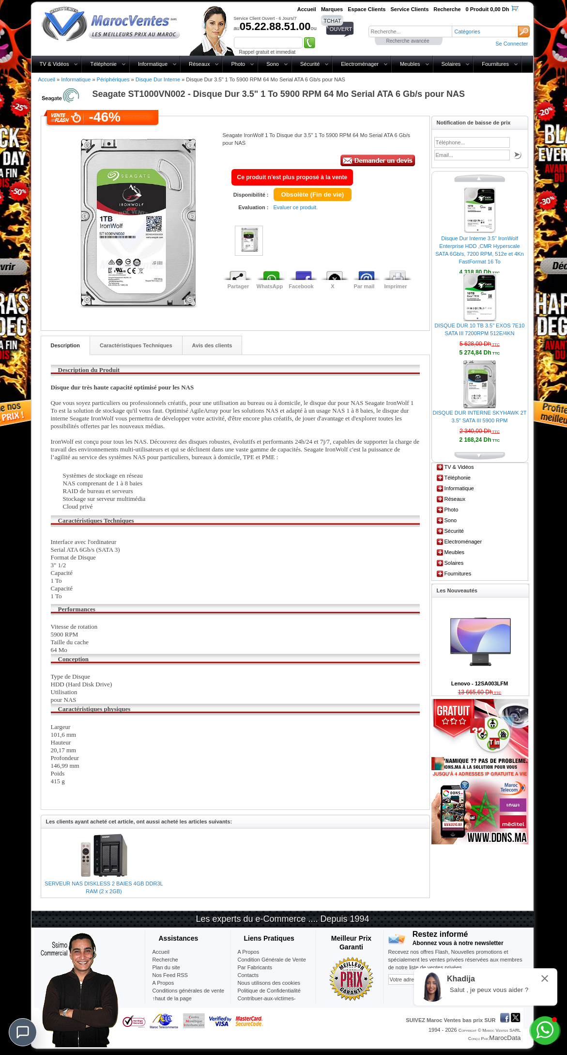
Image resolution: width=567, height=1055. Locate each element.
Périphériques (113, 79)
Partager (238, 286)
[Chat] (23, 1032)
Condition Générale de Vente (272, 959)
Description (65, 345)
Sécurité (310, 64)
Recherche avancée (407, 41)
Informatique (153, 64)
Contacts (248, 975)
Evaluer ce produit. (296, 207)
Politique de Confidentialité (269, 990)
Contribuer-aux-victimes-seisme (267, 1002)
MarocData (505, 1037)
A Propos (249, 952)
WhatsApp (270, 286)
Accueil (46, 79)
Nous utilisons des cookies (269, 983)
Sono (272, 64)
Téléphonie (103, 64)
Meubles (410, 64)
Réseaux (199, 64)
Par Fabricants (255, 967)
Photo (238, 64)
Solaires (451, 64)
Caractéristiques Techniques (136, 345)
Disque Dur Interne (158, 79)
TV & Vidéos (54, 64)
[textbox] (410, 31)
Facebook (301, 286)
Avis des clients (212, 345)
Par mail (364, 286)
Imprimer (395, 286)
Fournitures (495, 64)
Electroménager (360, 64)
